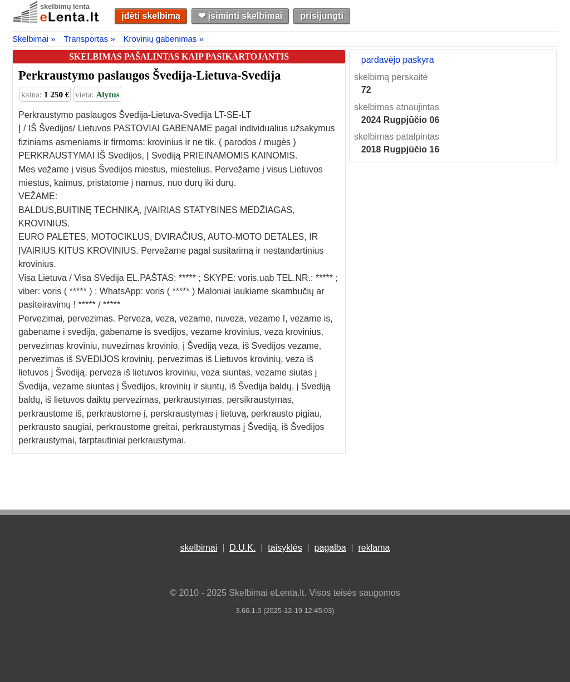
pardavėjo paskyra (397, 60)
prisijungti (322, 16)
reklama (374, 547)
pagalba (330, 547)
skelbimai (199, 547)
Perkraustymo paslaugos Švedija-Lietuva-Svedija (149, 75)
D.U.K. (242, 547)
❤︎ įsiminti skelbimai (240, 16)
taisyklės (285, 547)
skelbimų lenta (65, 6)
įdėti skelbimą (150, 16)
